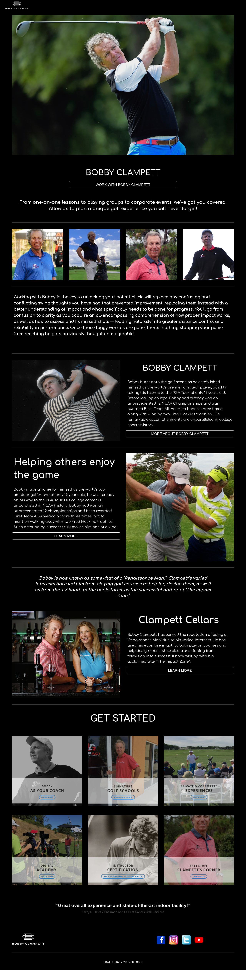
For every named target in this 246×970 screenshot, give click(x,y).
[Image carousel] (123, 85)
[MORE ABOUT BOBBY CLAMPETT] (180, 434)
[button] (180, 670)
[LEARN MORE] (66, 536)
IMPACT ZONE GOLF (131, 962)
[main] (123, 172)
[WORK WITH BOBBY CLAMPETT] (123, 184)
